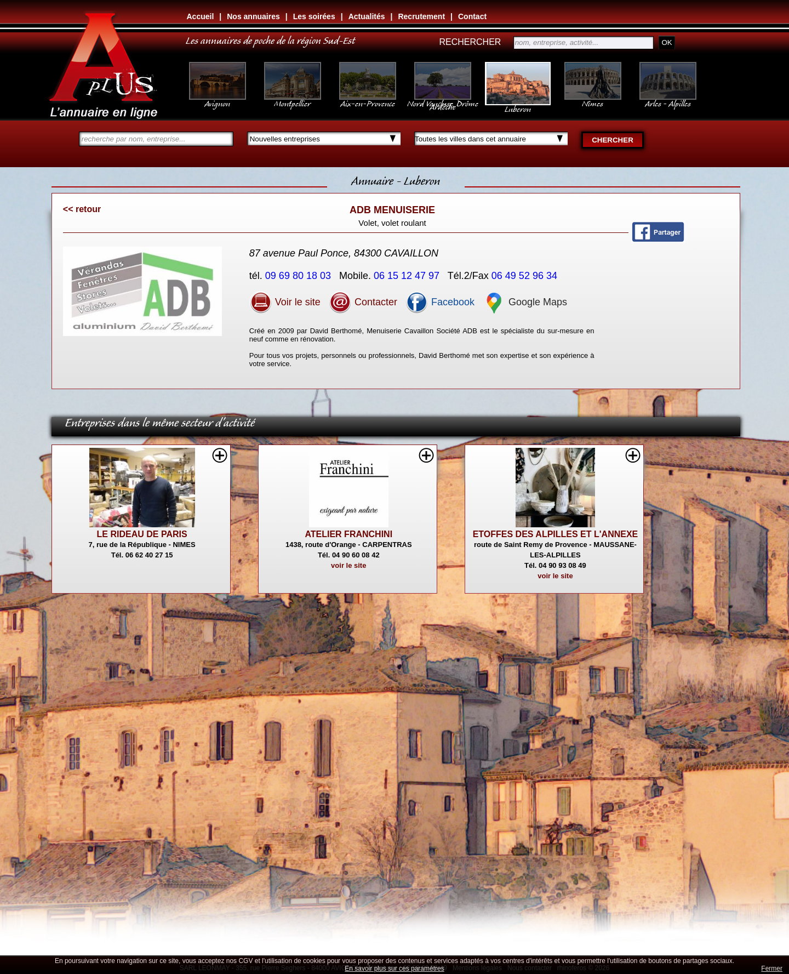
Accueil (200, 16)
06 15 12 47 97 (408, 275)
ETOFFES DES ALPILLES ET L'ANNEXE (555, 534)
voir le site (348, 565)
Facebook (439, 302)
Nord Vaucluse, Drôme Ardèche (442, 99)
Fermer (771, 968)
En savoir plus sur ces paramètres (394, 968)
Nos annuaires (253, 16)
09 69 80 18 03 (299, 275)
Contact (472, 16)
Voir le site (285, 302)
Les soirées (314, 16)
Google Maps (525, 302)
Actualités (366, 16)
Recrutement (421, 16)
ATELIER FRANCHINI (348, 534)
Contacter (363, 302)
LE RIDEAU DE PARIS (142, 534)
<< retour (82, 209)
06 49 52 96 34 (525, 275)
